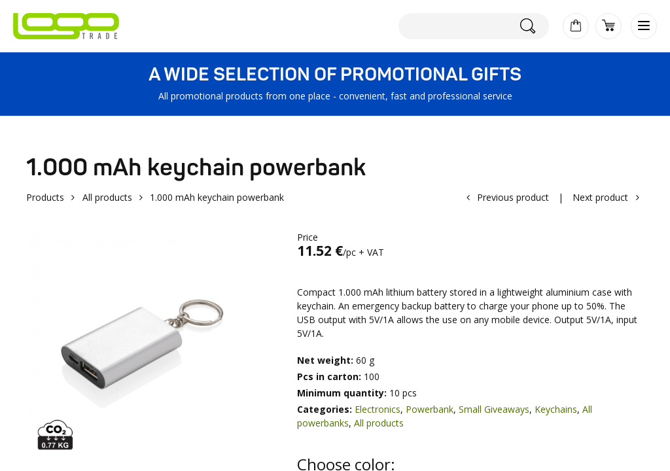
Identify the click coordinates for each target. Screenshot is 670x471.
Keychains (556, 409)
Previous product (513, 197)
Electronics (377, 409)
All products (107, 197)
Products (45, 197)
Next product (600, 197)
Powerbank (429, 409)
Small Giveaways (494, 409)
